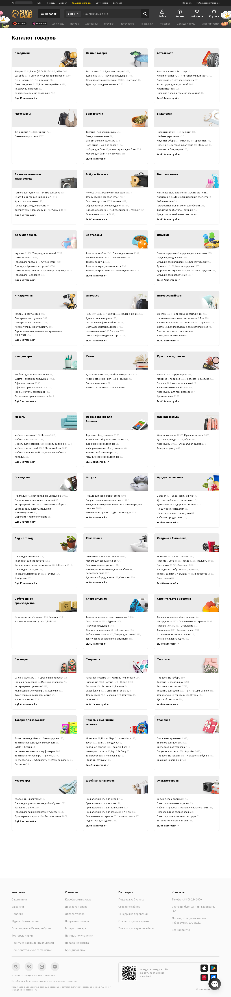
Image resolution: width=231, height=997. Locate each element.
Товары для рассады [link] (29, 569)
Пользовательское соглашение (32, 950)
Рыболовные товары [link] (100, 634)
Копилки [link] (55, 690)
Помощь (51, 2)
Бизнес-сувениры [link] (27, 677)
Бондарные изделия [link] (99, 136)
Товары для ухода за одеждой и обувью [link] (41, 803)
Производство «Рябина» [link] (32, 617)
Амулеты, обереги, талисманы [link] (176, 140)
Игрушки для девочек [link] (173, 257)
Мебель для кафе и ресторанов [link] (49, 456)
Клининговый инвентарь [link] (102, 452)
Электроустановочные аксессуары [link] (179, 816)
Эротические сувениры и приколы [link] (37, 755)
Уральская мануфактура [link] (31, 621)
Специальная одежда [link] (192, 443)
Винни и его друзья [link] (110, 742)
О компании (19, 899)
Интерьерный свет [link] (29, 504)
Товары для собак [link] (99, 253)
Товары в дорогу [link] (27, 820)
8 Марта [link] (22, 71)
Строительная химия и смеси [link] (176, 634)
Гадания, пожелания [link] (28, 682)
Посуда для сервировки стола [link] (106, 495)
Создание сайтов (129, 906)
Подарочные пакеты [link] (172, 755)
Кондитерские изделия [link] (173, 508)
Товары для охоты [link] (127, 634)
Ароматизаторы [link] (168, 88)
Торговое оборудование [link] (103, 435)
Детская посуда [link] (125, 512)
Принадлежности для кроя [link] (103, 803)
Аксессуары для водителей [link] (175, 84)
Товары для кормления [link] (30, 274)
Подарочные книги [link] (98, 383)
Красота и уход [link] (169, 560)
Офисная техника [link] (28, 383)
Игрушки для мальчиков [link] (197, 253)
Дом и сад (58, 23)
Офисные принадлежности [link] (33, 387)
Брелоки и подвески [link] (54, 677)
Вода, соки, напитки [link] (184, 495)
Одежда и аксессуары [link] (191, 578)
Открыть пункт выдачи (133, 921)
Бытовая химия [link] (56, 816)
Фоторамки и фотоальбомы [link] (105, 322)
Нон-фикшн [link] (123, 378)
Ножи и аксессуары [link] (99, 512)
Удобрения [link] (23, 578)
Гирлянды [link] (23, 495)
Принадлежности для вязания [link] (105, 811)
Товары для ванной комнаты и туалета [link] (39, 811)
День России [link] (25, 80)
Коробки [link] (193, 751)
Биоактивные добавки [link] (29, 738)
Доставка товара (76, 906)
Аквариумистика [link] (128, 270)
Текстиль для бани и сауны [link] (103, 132)
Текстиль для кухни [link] (171, 690)
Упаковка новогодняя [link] (171, 760)
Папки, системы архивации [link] (32, 391)
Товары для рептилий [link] (101, 270)
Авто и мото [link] (95, 71)
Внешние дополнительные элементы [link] (180, 93)
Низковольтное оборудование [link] (176, 811)
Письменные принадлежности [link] (35, 396)
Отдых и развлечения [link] (101, 630)
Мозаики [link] (114, 695)
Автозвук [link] (184, 71)
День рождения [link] (27, 84)
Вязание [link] (108, 686)
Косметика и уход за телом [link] (104, 145)
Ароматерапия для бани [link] (125, 149)
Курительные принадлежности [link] (35, 695)
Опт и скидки (102, 2)
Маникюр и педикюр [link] (172, 378)
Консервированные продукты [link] (176, 513)
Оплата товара (74, 914)
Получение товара (77, 921)
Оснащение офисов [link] (100, 214)
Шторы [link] (197, 695)
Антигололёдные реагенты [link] (174, 192)
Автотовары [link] (166, 578)
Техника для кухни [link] (27, 192)
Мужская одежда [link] (197, 435)
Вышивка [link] (94, 686)
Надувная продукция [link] (118, 75)
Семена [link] (65, 565)
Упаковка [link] (165, 556)
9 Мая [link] (62, 71)
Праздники (147, 23)
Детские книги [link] (26, 257)
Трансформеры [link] (96, 755)
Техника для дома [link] (53, 192)
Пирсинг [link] (163, 145)
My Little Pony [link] (120, 751)
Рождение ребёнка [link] (52, 84)
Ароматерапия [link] (168, 396)
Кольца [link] (205, 145)
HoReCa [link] (94, 192)
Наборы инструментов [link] (30, 313)
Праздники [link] (167, 565)
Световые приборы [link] (56, 504)
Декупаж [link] (129, 695)
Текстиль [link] (133, 80)
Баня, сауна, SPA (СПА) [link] (101, 218)
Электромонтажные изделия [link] (175, 803)
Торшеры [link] (207, 322)
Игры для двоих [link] (62, 760)
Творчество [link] (204, 573)
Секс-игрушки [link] (53, 738)
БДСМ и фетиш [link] (25, 747)
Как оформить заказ (78, 899)
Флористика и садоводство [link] (106, 196)
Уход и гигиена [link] (57, 274)
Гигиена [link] (188, 396)
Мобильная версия (207, 989)
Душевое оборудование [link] (102, 577)
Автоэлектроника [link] (187, 80)
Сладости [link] (22, 764)
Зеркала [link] (117, 331)
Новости (17, 914)
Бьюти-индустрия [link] (99, 201)
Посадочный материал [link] (31, 573)
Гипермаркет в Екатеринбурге (31, 928)
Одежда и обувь (186, 23)
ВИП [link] (51, 621)
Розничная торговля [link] (117, 192)
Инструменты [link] (168, 621)
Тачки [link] (92, 742)
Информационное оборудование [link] (107, 448)
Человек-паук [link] (116, 755)
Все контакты (181, 929)
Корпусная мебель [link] (58, 461)
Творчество (127, 23)
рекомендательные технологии (61, 981)
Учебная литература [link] (123, 374)
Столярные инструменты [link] (31, 322)
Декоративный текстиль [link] (173, 695)
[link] (44, 58)
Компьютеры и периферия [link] (33, 209)
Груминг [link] (93, 274)
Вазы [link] (102, 313)
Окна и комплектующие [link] (173, 638)
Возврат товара (75, 928)
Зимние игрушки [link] (168, 253)
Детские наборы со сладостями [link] (177, 500)
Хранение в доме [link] (27, 807)
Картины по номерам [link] (126, 677)
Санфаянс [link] (127, 577)
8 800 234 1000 (193, 899)
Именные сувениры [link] (54, 682)
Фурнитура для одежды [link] (102, 820)
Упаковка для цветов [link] (172, 742)
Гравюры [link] (106, 699)
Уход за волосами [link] (184, 383)
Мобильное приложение (208, 2)
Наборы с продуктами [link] (172, 517)
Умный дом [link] (59, 209)
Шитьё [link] (127, 682)
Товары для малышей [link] (47, 253)
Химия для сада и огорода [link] (49, 578)
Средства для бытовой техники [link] (177, 209)
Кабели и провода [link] (168, 807)
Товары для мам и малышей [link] (175, 573)
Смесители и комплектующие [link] (106, 556)
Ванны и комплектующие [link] (102, 565)
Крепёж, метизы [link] (169, 625)
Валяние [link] (122, 686)
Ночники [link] (192, 322)
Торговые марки (22, 935)
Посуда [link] (188, 560)
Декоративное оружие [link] (101, 318)
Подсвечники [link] (132, 313)
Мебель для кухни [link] (28, 435)
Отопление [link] (190, 625)
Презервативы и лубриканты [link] (33, 760)
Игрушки (109, 23)
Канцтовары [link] (184, 556)
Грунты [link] (53, 573)
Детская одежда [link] (170, 439)
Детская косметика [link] (200, 378)
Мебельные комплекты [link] (30, 461)
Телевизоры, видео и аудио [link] (33, 205)
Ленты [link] (130, 811)
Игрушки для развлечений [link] (175, 274)
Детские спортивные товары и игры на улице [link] (44, 270)
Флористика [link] (96, 695)
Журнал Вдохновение (25, 921)
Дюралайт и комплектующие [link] (33, 516)
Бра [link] (205, 318)
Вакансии (187, 2)
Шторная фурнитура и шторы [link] (106, 335)
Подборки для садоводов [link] (33, 560)
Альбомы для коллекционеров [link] (34, 374)
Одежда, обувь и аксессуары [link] (35, 266)
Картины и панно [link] (98, 331)
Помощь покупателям (79, 935)
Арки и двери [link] (199, 638)
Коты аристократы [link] (98, 751)
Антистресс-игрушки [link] (201, 270)
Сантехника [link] (167, 630)
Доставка (117, 2)
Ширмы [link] (131, 335)
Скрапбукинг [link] (96, 690)
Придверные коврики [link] (30, 816)
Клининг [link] (120, 201)
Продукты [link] (205, 560)
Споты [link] (162, 326)
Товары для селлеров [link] (29, 556)
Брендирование (75, 950)
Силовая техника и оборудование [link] (178, 617)
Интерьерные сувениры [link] (31, 686)
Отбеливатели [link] (167, 201)
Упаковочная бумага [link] (200, 755)
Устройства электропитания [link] (175, 820)
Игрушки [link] (23, 253)
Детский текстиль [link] (170, 699)
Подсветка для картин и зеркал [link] (176, 331)
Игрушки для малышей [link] (173, 261)
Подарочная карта (77, 942)
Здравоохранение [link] (99, 209)
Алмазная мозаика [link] (99, 677)
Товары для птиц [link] (98, 261)
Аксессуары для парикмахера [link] (176, 391)
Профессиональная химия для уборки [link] (181, 205)
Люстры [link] (165, 313)
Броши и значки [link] (169, 132)
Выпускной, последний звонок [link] (51, 75)
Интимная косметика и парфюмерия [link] (38, 751)
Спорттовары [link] (97, 621)
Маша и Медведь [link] (132, 760)
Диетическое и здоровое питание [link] (179, 504)
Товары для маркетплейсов (136, 928)
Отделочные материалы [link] (196, 621)
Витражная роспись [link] (119, 690)
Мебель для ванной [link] (59, 443)
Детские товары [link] (117, 71)
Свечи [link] (114, 313)
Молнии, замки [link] (130, 816)
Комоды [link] (22, 456)
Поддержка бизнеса (131, 899)
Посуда (74, 23)
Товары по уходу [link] (168, 448)
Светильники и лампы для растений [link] (37, 500)
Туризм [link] (115, 621)
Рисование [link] (95, 682)
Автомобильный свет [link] (197, 75)
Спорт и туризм (210, 23)
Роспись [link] (112, 682)
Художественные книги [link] (100, 378)
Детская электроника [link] (30, 214)
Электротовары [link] (188, 630)
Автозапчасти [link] (167, 71)
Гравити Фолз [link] (122, 747)
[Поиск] (145, 13)
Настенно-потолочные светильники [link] (178, 318)
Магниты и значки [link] (27, 699)
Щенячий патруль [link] (98, 760)
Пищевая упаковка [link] (171, 751)
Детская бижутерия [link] (184, 145)
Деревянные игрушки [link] (172, 270)
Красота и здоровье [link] (29, 201)
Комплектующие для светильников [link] (190, 326)
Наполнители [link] (122, 257)
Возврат (63, 2)
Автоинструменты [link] (170, 75)
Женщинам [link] (24, 132)
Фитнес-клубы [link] (126, 214)
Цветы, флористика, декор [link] (104, 326)
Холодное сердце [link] (99, 747)
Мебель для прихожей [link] (30, 452)
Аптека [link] (164, 374)
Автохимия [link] (166, 80)
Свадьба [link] (23, 75)
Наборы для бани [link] (97, 149)
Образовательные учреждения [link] (107, 205)
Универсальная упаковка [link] (173, 747)
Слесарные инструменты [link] (31, 318)
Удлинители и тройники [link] (172, 798)
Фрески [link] (92, 699)
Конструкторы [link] (200, 261)
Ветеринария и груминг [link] (129, 209)
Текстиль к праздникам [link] (173, 682)
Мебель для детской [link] (30, 448)
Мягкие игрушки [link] (188, 266)
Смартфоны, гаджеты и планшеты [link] (36, 196)
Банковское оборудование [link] (103, 439)
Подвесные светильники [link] (190, 313)
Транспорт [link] (166, 266)
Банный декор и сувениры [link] (103, 140)
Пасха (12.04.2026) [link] (43, 71)
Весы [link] (125, 439)
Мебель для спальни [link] (29, 439)
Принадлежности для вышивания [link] (107, 807)
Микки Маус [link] (110, 738)
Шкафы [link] (49, 435)
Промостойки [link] (94, 643)
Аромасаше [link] (165, 196)
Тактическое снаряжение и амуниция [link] (109, 638)
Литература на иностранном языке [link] (106, 387)
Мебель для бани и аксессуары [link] (106, 153)
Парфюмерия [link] (182, 374)
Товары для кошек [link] (126, 253)
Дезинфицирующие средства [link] (193, 196)
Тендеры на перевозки (133, 914)
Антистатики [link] (200, 192)
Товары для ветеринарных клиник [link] (122, 274)
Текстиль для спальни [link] (172, 686)
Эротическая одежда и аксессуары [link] (37, 742)
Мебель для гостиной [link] (30, 443)
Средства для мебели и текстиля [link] (177, 214)
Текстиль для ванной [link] (200, 690)
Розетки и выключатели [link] (196, 807)
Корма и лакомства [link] (99, 257)
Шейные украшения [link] (171, 136)
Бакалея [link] (164, 495)
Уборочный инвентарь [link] (30, 798)
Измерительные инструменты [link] (34, 326)
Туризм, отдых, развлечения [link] (104, 84)
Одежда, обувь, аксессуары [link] (105, 80)
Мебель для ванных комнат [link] (103, 560)
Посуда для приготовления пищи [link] (108, 500)
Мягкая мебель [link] (56, 448)
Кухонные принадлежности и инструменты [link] (113, 516)
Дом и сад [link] (95, 75)
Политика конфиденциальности (33, 942)
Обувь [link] (190, 439)
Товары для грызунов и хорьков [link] (106, 266)
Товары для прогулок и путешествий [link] (38, 261)
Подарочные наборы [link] (30, 88)
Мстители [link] (93, 738)
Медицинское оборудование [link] (104, 456)
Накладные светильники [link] (173, 335)
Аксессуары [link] (167, 443)
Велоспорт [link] (126, 630)
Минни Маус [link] (127, 738)
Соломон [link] (56, 617)
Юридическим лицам (81, 2)
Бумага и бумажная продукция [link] (35, 378)
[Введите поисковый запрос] (111, 13)
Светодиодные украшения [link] (49, 495)
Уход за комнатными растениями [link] (36, 565)
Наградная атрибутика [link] (172, 569)
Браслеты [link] (203, 140)
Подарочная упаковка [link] (172, 738)
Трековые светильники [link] (172, 339)
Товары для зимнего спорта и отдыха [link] (110, 617)
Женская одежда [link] (170, 435)
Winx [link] (115, 760)
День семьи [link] (44, 80)
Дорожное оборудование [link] (102, 443)
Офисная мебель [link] (57, 452)
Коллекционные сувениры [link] (31, 690)
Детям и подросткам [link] (29, 136)
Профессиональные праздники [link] (36, 93)
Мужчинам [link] (42, 132)
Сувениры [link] (185, 565)
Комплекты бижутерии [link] (172, 149)
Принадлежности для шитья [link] (104, 798)
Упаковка (165, 23)
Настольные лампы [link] (171, 322)
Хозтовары (91, 23)
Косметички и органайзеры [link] (175, 387)
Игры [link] (193, 569)
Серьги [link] (189, 132)
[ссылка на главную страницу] (22, 14)
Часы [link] (91, 313)
